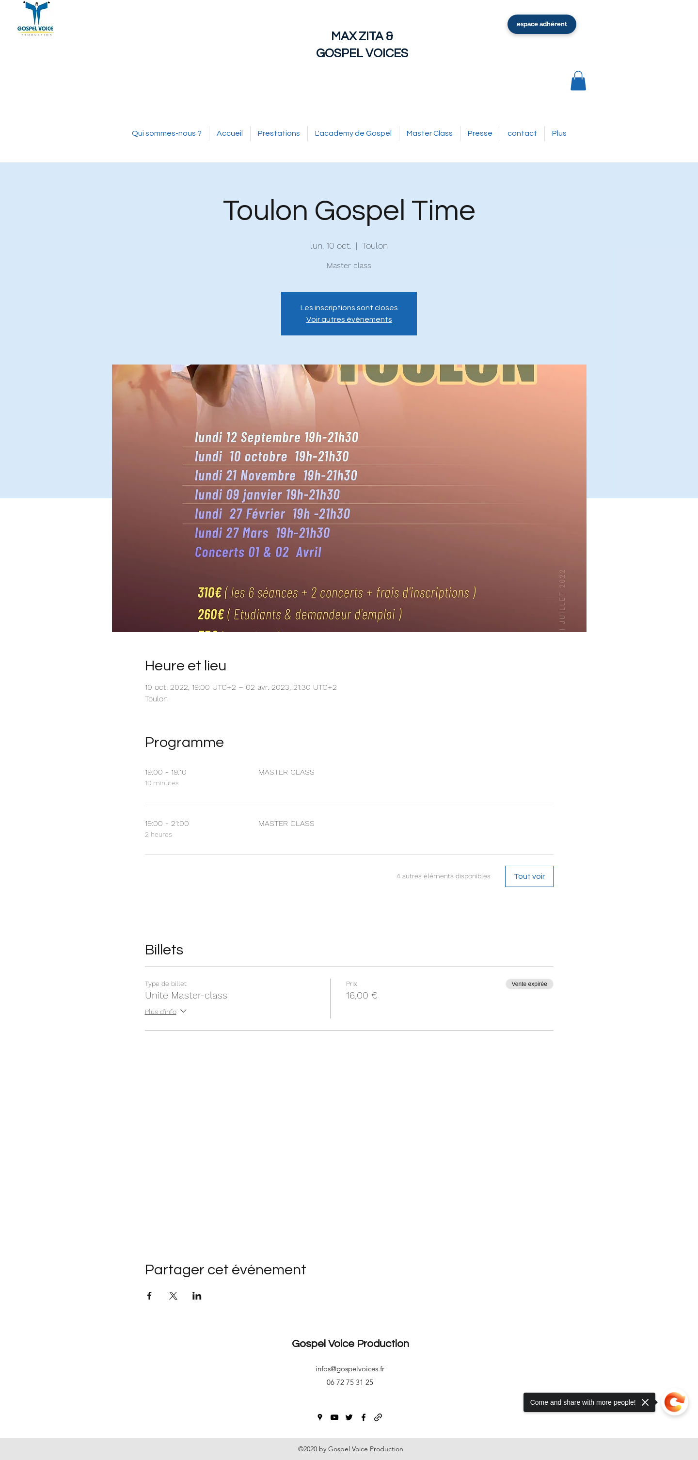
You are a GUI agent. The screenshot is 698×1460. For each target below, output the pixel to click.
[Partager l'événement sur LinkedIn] (197, 1296)
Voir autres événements (349, 319)
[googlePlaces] (320, 1417)
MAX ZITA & (362, 36)
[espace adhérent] (542, 24)
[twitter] (349, 1417)
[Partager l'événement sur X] (173, 1296)
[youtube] (334, 1417)
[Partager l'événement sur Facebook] (149, 1296)
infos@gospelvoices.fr (350, 1368)
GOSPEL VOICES (362, 53)
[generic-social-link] (378, 1417)
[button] (578, 81)
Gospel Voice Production (350, 1343)
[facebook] (363, 1417)
